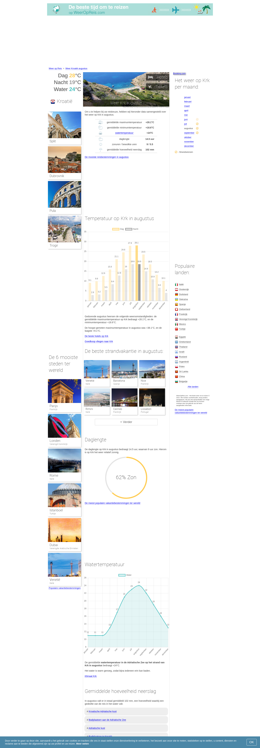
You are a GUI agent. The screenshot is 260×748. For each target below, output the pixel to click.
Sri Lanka (183, 371)
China (182, 376)
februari (188, 101)
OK (251, 742)
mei (186, 115)
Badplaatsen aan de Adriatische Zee (107, 720)
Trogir (54, 245)
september (189, 133)
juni (186, 119)
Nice (143, 380)
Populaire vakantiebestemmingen (65, 588)
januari (187, 97)
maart (187, 106)
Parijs (54, 406)
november (189, 141)
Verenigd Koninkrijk (58, 444)
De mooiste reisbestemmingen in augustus (107, 157)
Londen (55, 441)
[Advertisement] (130, 42)
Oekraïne (183, 299)
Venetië (90, 380)
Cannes (117, 409)
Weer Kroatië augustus (76, 68)
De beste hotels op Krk (96, 336)
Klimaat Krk (91, 676)
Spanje (182, 304)
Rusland (183, 356)
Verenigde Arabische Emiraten (64, 548)
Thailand (183, 347)
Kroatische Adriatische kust (103, 711)
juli (185, 124)
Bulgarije (183, 381)
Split (53, 141)
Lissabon (146, 409)
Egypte (182, 337)
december (189, 146)
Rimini (89, 409)
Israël (181, 352)
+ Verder (126, 422)
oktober (187, 137)
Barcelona (119, 380)
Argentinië (184, 361)
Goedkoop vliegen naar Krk (99, 341)
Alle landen (193, 386)
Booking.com (179, 73)
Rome (54, 475)
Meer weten (82, 743)
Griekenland (185, 342)
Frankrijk (53, 409)
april (186, 110)
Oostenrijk (184, 289)
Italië (52, 479)
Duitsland (183, 294)
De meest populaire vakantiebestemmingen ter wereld (112, 503)
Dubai (54, 545)
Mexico (182, 324)
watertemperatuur (124, 133)
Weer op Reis (55, 68)
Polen (182, 366)
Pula (53, 211)
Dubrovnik (57, 176)
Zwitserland (184, 309)
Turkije (53, 513)
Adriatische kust (97, 728)
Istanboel (56, 510)
